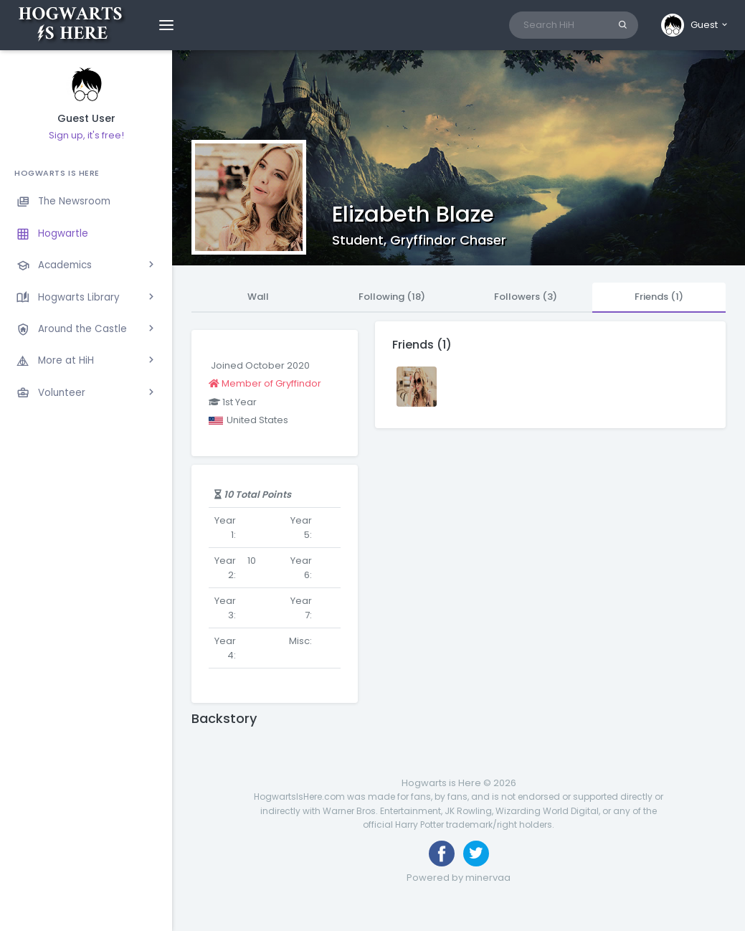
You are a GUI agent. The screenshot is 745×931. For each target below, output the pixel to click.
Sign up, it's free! (86, 135)
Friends (659, 296)
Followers (525, 296)
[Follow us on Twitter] (476, 853)
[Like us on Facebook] (442, 853)
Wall (258, 296)
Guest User (86, 118)
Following (392, 296)
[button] (695, 25)
